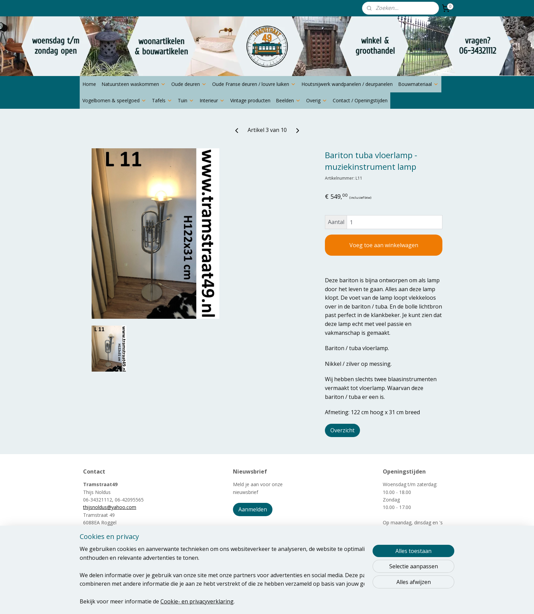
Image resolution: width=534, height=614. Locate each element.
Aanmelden (252, 509)
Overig (316, 100)
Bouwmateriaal (418, 84)
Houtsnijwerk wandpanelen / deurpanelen (347, 84)
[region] (222, 575)
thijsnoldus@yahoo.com (109, 507)
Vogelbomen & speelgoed (114, 100)
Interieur (212, 100)
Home (89, 84)
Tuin (186, 100)
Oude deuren (189, 84)
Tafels (162, 100)
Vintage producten (250, 100)
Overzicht (342, 430)
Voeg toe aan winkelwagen (383, 245)
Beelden (288, 100)
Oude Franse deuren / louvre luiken (254, 84)
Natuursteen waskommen (133, 84)
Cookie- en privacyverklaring (197, 601)
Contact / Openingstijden (360, 100)
